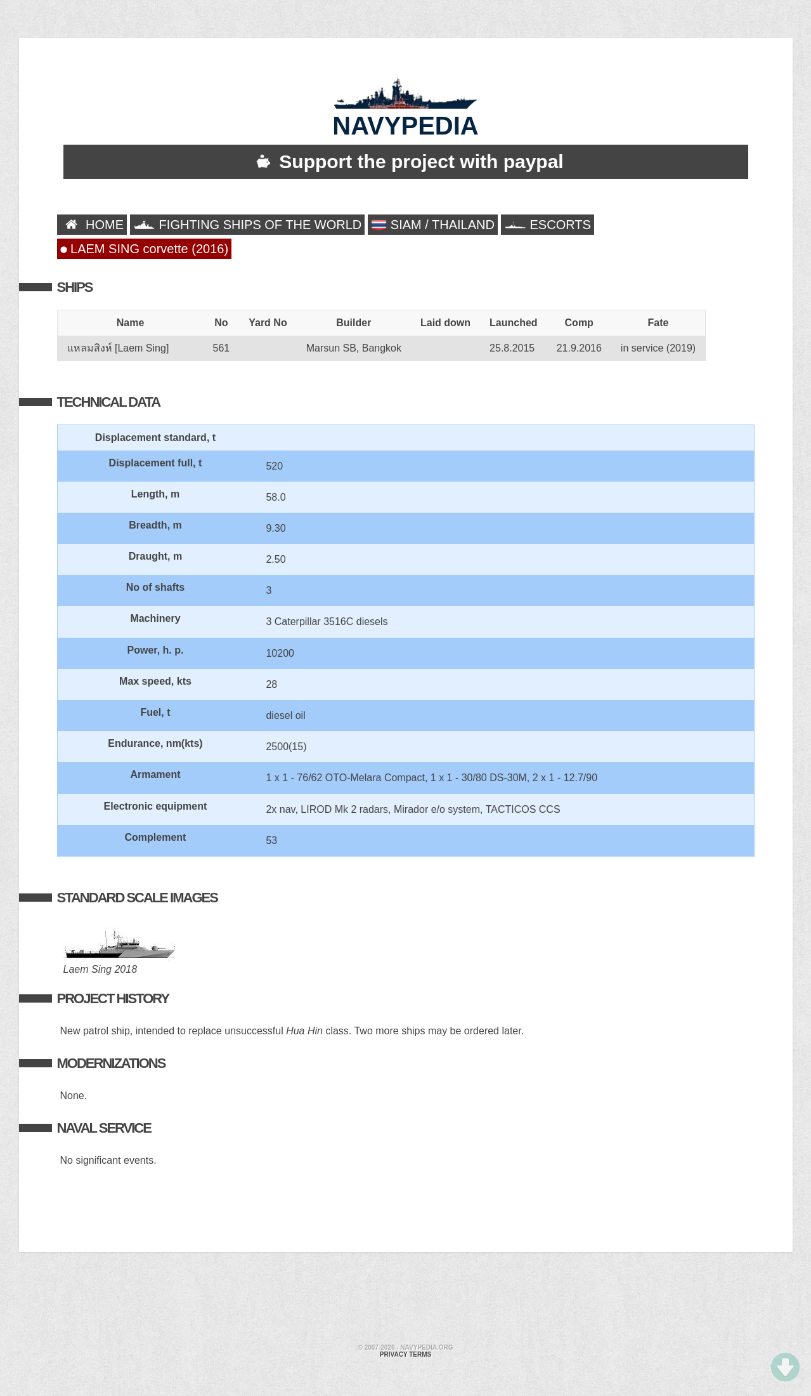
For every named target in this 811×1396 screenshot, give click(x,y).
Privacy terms (405, 1354)
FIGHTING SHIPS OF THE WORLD (247, 225)
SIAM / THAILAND (433, 225)
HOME (92, 225)
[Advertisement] (406, 1299)
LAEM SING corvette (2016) (144, 249)
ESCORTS (547, 225)
